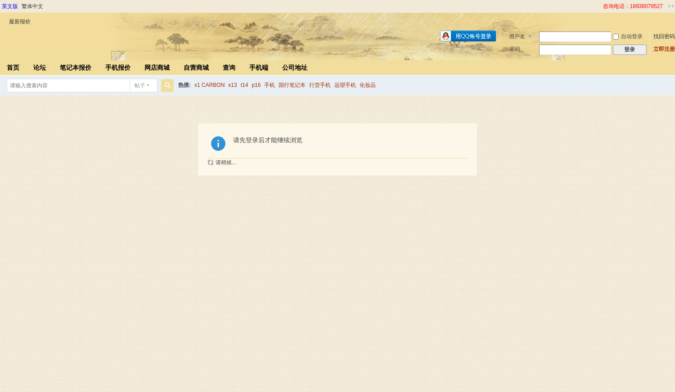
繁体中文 (32, 6)
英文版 (10, 6)
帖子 (140, 85)
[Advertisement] (338, 329)
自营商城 (196, 67)
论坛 (39, 67)
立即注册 (664, 49)
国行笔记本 (292, 85)
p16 (256, 85)
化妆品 (368, 85)
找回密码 (664, 36)
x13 (232, 85)
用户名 (517, 36)
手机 (269, 85)
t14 (244, 85)
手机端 (258, 67)
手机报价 (117, 67)
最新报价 (20, 21)
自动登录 (628, 36)
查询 (229, 67)
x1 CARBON (209, 85)
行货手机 (320, 85)
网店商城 (157, 67)
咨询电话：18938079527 (633, 6)
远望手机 (345, 85)
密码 (514, 49)
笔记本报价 (75, 67)
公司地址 (294, 67)
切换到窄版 (671, 6)
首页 (13, 67)
